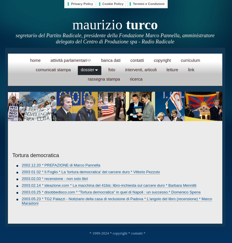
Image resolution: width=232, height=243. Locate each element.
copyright (120, 233)
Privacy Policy (82, 4)
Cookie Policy (113, 4)
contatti (137, 233)
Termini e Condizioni (148, 4)
